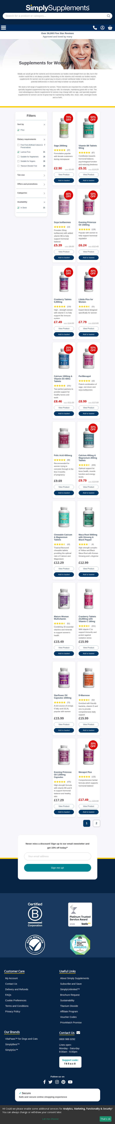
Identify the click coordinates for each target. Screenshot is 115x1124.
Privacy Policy (12, 1008)
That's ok (105, 1118)
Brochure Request (70, 991)
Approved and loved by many (57, 35)
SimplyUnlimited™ (70, 985)
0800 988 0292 (67, 1035)
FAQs (8, 991)
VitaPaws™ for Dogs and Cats (21, 1035)
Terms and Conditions (16, 1002)
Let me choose (50, 1118)
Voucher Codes (68, 1013)
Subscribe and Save (71, 980)
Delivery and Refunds (16, 985)
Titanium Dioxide (69, 1002)
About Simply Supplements (74, 974)
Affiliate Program (69, 1008)
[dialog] (57, 1114)
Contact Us (11, 980)
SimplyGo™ (11, 1046)
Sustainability (67, 997)
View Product (63, 175)
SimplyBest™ (12, 1040)
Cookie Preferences (15, 997)
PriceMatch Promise (71, 1019)
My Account (11, 974)
